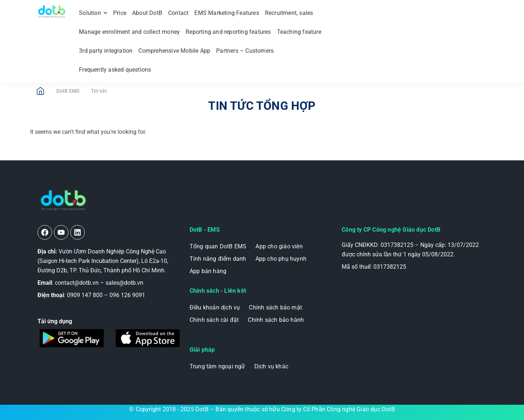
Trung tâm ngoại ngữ (217, 366)
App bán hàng (208, 271)
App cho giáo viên (278, 246)
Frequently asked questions (115, 69)
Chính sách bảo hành (276, 319)
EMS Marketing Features (226, 12)
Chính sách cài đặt (214, 319)
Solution (93, 13)
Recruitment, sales (289, 12)
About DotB (147, 12)
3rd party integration (105, 50)
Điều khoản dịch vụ (215, 307)
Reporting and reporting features (228, 31)
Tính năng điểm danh (218, 258)
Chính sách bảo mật (275, 307)
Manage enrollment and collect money (129, 31)
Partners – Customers (245, 50)
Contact (178, 12)
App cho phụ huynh (280, 258)
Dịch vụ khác (271, 366)
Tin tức (99, 91)
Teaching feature (299, 31)
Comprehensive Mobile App (174, 50)
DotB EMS (68, 91)
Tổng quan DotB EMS (218, 246)
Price (119, 12)
